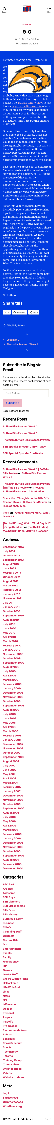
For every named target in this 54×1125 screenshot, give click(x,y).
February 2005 (12, 864)
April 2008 (9, 726)
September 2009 (13, 662)
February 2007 (12, 786)
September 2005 (13, 855)
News (6, 995)
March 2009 (10, 679)
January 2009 (12, 688)
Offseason (9, 1004)
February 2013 (12, 572)
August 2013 (11, 564)
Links (6, 991)
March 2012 (10, 585)
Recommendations (14, 1030)
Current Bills (10, 940)
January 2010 (11, 649)
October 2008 (12, 701)
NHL (14, 325)
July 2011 (9, 602)
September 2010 (13, 615)
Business (8, 923)
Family (7, 957)
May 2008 (9, 722)
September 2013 (13, 559)
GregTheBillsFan (30, 39)
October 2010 (11, 611)
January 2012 (11, 594)
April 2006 (9, 825)
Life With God (11, 987)
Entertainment (12, 948)
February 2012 (12, 589)
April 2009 (9, 675)
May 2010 (9, 632)
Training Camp (12, 1060)
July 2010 (9, 624)
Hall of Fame (10, 983)
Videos (7, 1073)
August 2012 (11, 581)
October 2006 (12, 804)
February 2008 (12, 735)
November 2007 (13, 748)
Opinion (8, 1008)
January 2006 (12, 838)
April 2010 (9, 636)
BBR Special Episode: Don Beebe (23, 453)
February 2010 (12, 645)
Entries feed (10, 1097)
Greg (6, 512)
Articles (8, 888)
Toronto (8, 1055)
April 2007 (9, 778)
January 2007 (12, 791)
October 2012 (11, 576)
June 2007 (9, 769)
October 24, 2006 (29, 43)
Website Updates (13, 1077)
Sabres (20, 325)
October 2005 (12, 851)
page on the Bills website (27, 106)
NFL (5, 1000)
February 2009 (12, 684)
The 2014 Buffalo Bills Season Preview (26, 439)
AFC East (8, 884)
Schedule (9, 1038)
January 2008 (12, 739)
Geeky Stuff (10, 974)
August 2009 (11, 666)
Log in (6, 1093)
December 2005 (13, 842)
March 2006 (10, 829)
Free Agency (11, 961)
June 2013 (9, 568)
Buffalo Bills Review (30, 102)
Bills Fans (8, 910)
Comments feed (13, 1101)
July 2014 (9, 551)
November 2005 (13, 847)
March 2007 (10, 782)
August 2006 (11, 812)
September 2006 (13, 808)
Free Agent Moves (14, 505)
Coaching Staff (12, 931)
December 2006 (13, 795)
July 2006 (9, 816)
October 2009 (12, 658)
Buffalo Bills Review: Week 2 (20, 426)
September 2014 (13, 546)
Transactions (11, 1064)
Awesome (9, 893)
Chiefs (7, 927)
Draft (6, 944)
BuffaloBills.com (13, 918)
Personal (8, 1013)
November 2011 (12, 598)
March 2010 (10, 641)
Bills (9, 325)
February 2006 (12, 834)
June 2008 (10, 718)
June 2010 (9, 628)
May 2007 (9, 774)
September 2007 (13, 756)
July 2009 (9, 671)
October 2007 (11, 752)
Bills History (10, 914)
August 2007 (11, 761)
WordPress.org (12, 1106)
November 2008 (13, 696)
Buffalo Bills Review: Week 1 (20, 433)
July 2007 (9, 765)
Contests (8, 935)
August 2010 (11, 619)
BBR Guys (9, 897)
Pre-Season (10, 1025)
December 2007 (13, 744)
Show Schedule (12, 1043)
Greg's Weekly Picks (15, 978)
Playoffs (8, 1021)
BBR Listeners (11, 901)
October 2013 (11, 555)
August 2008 (11, 709)
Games (7, 970)
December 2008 (13, 692)
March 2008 (10, 731)
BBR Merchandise (14, 905)
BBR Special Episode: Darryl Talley (24, 446)
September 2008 (13, 705)
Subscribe (12, 403)
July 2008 (9, 714)
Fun (5, 965)
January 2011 (11, 606)
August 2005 (11, 859)
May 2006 (9, 821)
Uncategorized (12, 1068)
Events (7, 953)
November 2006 (13, 799)
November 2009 (13, 654)
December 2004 (13, 868)
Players (7, 1017)
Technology (10, 1051)
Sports (27, 24)
